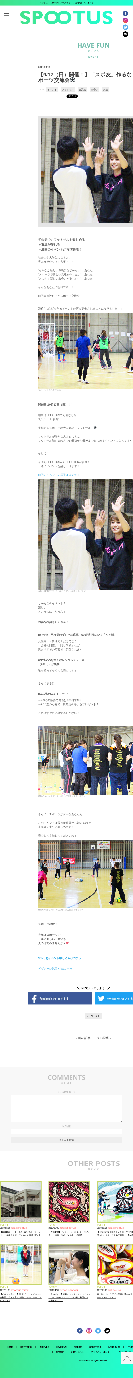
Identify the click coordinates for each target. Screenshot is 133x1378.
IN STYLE (44, 1347)
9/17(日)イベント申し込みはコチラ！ (61, 958)
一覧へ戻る (94, 1016)
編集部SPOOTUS (19, 1228)
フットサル (68, 89)
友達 (105, 89)
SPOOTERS (95, 1347)
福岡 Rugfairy (114, 1290)
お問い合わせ (77, 1352)
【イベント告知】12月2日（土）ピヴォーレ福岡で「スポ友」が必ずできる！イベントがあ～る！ (21, 1297)
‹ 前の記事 (83, 1037)
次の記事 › (103, 1037)
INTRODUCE (114, 1347)
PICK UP (78, 1347)
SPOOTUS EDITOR (20, 1290)
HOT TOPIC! (26, 1347)
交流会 (82, 89)
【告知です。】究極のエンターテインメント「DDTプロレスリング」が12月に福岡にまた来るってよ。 (69, 1297)
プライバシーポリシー (101, 1352)
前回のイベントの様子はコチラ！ (59, 474)
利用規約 (60, 1352)
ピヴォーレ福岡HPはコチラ (55, 968)
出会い (94, 89)
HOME (10, 1347)
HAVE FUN (61, 1347)
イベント (52, 89)
